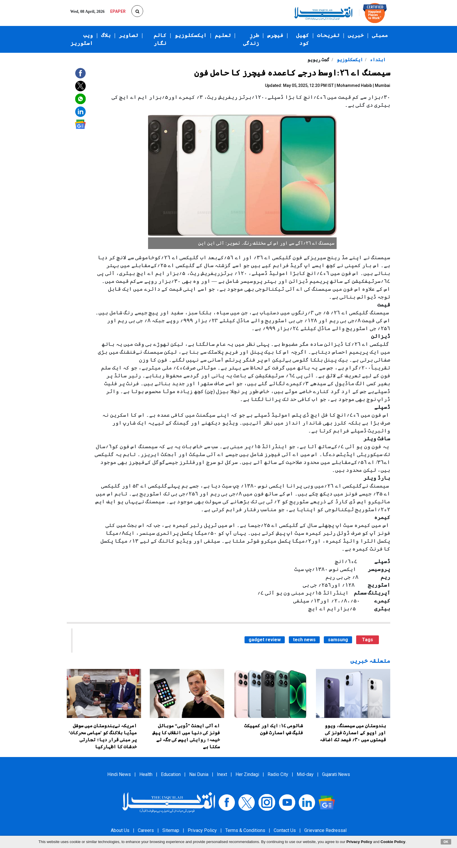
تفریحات (328, 35)
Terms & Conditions (245, 830)
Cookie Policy (393, 842)
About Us (120, 830)
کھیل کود (302, 39)
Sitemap (170, 830)
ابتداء (377, 59)
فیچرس (275, 35)
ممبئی (380, 35)
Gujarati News (336, 774)
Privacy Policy (202, 830)
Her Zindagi (247, 774)
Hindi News (119, 774)
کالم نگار (160, 39)
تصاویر (128, 35)
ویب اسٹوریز (82, 39)
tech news (304, 639)
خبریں (356, 35)
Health (145, 774)
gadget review (265, 639)
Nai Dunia (198, 774)
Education (171, 774)
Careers (146, 830)
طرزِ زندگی (251, 39)
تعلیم (223, 35)
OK (446, 841)
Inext (222, 774)
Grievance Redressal (325, 830)
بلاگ (106, 35)
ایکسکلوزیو (191, 35)
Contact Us (285, 830)
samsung (338, 639)
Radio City (278, 774)
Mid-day (305, 774)
